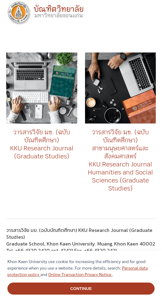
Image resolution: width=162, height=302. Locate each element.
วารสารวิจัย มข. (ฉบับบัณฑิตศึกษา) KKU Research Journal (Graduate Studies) (41, 144)
